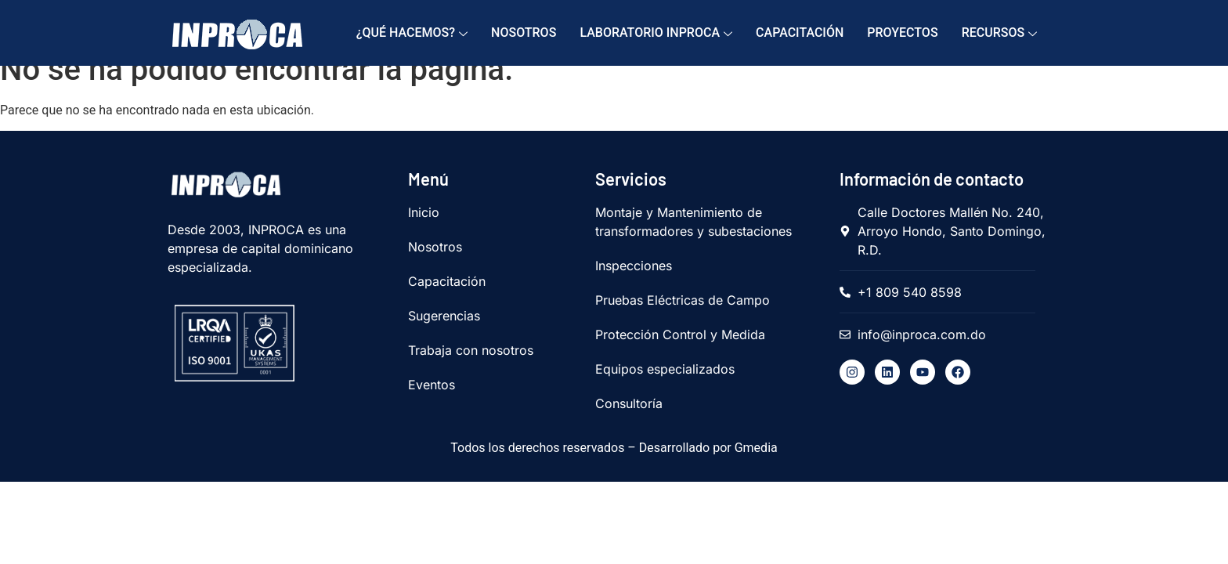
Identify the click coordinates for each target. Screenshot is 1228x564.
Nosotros (523, 32)
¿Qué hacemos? (412, 33)
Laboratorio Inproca (656, 33)
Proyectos (902, 32)
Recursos (1000, 33)
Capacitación (799, 32)
